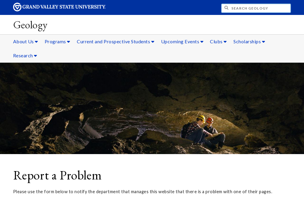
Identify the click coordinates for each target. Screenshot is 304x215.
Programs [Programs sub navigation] (57, 41)
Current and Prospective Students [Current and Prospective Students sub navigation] (115, 41)
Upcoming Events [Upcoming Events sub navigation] (182, 41)
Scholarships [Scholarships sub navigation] (249, 41)
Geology (30, 24)
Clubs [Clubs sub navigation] (218, 41)
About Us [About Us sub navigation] (25, 41)
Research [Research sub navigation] (25, 55)
